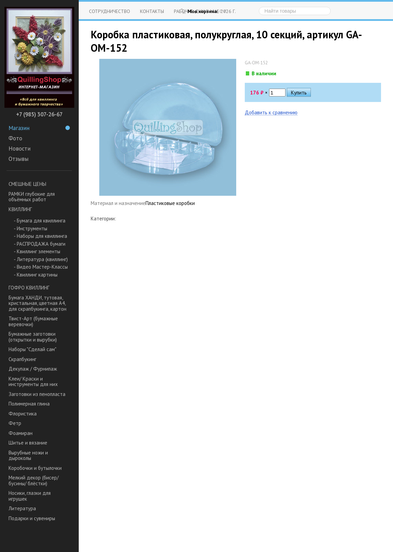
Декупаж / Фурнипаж (33, 368)
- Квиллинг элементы (37, 251)
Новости (19, 148)
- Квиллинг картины (36, 274)
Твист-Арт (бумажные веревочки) (33, 321)
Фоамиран (21, 433)
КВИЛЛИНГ (20, 209)
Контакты (152, 11)
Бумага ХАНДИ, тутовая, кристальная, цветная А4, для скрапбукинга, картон (37, 303)
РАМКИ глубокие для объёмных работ (32, 197)
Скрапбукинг (22, 359)
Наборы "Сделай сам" (32, 349)
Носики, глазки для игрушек (30, 496)
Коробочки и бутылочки (35, 468)
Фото (15, 138)
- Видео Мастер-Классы (41, 267)
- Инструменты (30, 228)
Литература (22, 508)
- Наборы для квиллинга (40, 236)
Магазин (39, 128)
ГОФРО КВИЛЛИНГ (29, 287)
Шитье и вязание (28, 442)
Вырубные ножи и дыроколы (28, 455)
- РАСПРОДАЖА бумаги (39, 244)
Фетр (15, 423)
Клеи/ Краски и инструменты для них (33, 381)
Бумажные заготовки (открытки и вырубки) (33, 337)
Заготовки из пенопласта (37, 394)
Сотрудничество (109, 11)
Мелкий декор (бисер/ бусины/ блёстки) (34, 480)
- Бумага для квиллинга (39, 220)
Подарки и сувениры (32, 518)
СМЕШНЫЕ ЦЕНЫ (27, 184)
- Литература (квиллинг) (41, 259)
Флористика (23, 413)
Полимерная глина (29, 403)
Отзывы (18, 159)
